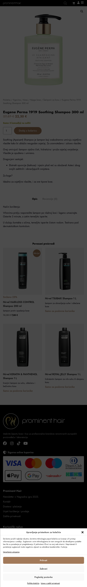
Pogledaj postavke (43, 577)
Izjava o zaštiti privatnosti (50, 583)
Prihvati (43, 560)
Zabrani (43, 568)
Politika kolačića (33, 583)
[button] (82, 532)
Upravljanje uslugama (11, 552)
